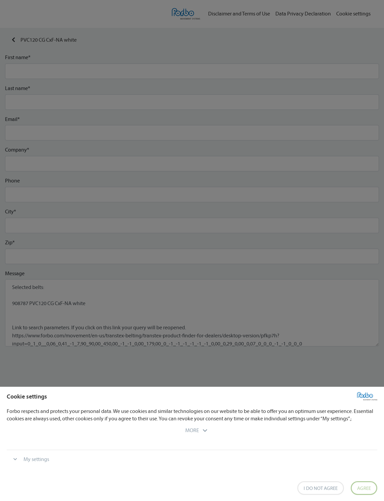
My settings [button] (36, 459)
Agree (364, 488)
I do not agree (321, 488)
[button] (192, 430)
